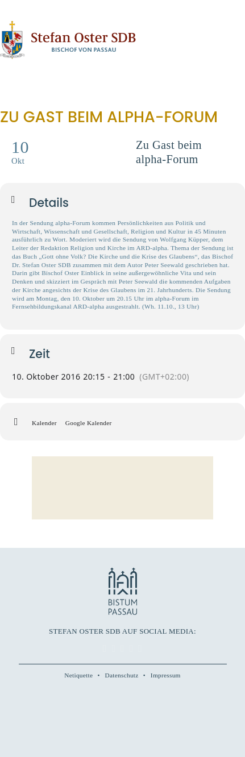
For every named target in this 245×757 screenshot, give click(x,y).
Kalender (44, 422)
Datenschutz (122, 675)
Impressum (166, 675)
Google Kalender (88, 422)
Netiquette (78, 675)
